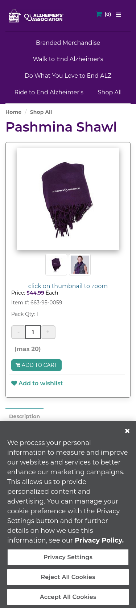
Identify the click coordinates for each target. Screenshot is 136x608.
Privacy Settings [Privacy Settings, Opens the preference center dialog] (68, 560)
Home (13, 112)
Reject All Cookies (68, 580)
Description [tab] (24, 416)
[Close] (127, 434)
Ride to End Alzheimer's (48, 92)
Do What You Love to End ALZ (68, 75)
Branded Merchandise (68, 42)
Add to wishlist (37, 383)
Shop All (110, 92)
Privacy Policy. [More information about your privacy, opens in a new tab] (99, 543)
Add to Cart (36, 365)
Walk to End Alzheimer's (68, 59)
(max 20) (26, 349)
